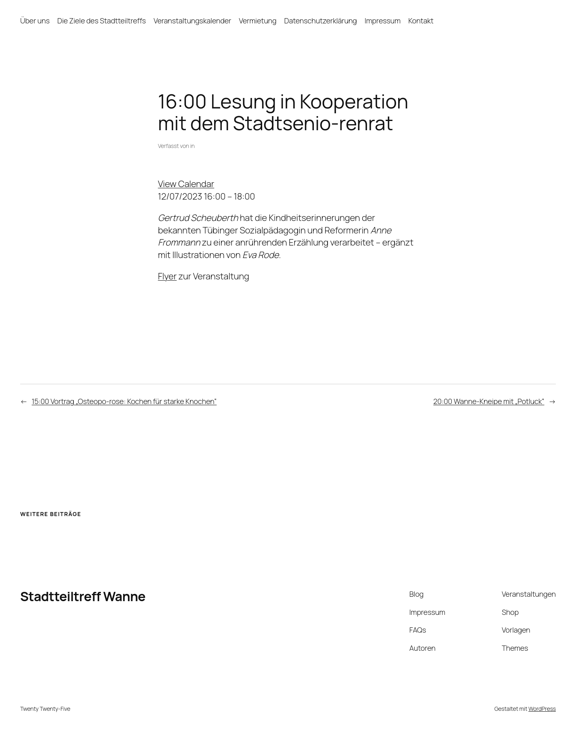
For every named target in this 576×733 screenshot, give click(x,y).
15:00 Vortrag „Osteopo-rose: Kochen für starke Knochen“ (124, 401)
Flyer (167, 276)
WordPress (542, 708)
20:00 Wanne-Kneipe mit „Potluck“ (488, 401)
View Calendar (186, 184)
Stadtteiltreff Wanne (83, 596)
